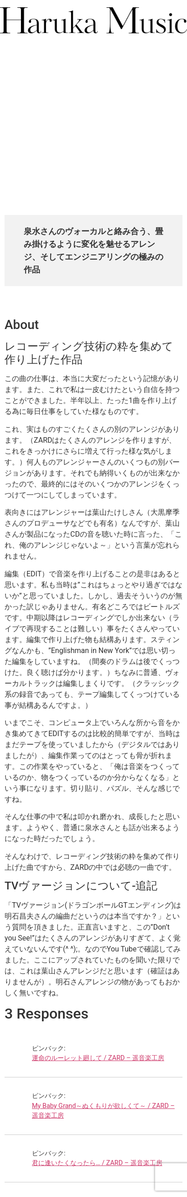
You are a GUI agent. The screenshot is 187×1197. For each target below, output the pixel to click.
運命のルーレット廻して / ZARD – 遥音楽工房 (98, 1058)
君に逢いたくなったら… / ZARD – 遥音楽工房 (97, 1163)
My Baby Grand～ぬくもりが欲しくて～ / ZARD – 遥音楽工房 (103, 1111)
